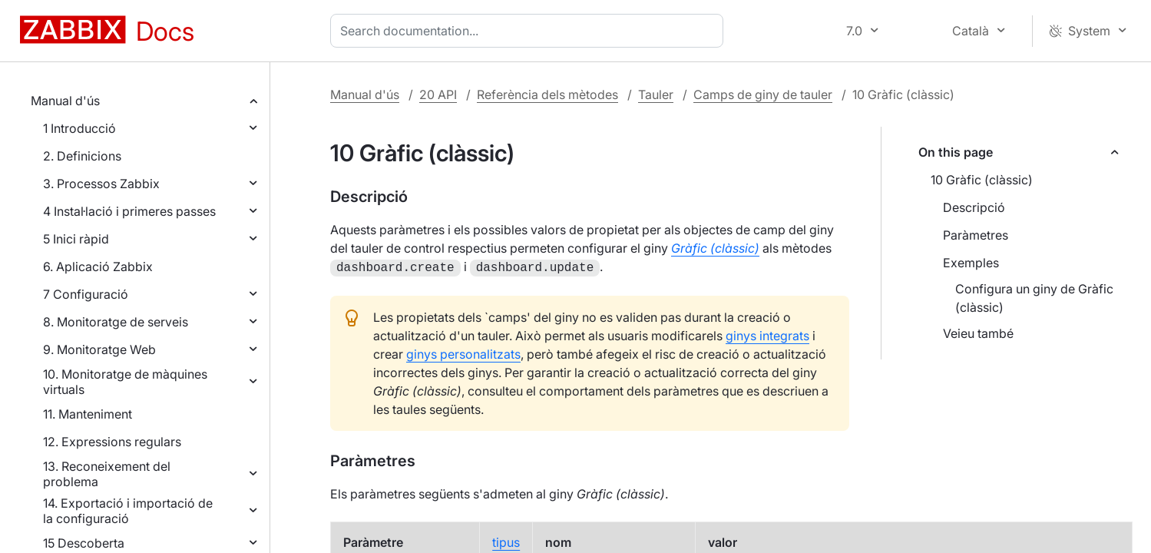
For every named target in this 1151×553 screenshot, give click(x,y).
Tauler (655, 94)
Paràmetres (975, 235)
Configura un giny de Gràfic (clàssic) (1034, 298)
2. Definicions (82, 156)
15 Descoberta (83, 543)
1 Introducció (79, 128)
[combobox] (529, 30)
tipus (506, 540)
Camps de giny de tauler (762, 94)
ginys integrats (767, 334)
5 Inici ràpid (76, 239)
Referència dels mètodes (547, 94)
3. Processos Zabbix (101, 183)
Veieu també (978, 333)
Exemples (971, 262)
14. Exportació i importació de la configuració (128, 510)
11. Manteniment (87, 414)
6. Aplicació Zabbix (98, 266)
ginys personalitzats (463, 352)
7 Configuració (85, 294)
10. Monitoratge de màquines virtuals (125, 381)
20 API (438, 94)
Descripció (974, 207)
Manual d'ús (65, 100)
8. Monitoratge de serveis (115, 321)
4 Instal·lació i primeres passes (129, 211)
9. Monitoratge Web (99, 349)
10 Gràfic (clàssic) (982, 179)
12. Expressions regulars (112, 441)
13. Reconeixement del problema (106, 474)
